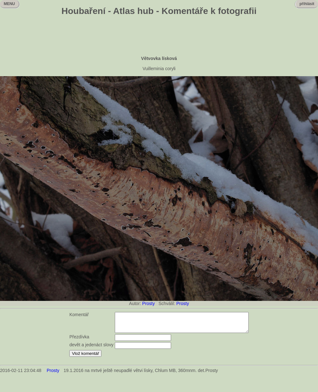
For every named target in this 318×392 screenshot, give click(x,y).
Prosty (148, 303)
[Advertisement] (159, 36)
